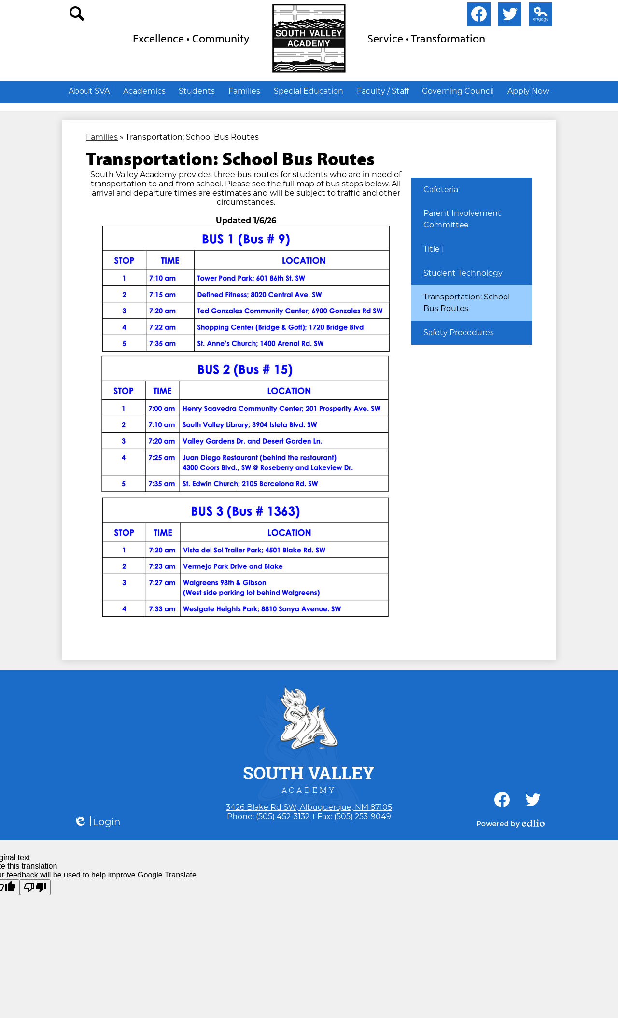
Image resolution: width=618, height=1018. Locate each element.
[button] (89, 91)
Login (97, 822)
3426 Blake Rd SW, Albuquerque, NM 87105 (309, 807)
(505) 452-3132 (282, 816)
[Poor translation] (35, 887)
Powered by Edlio (511, 823)
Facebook (479, 16)
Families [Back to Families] (102, 136)
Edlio (538, 16)
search (77, 16)
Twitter (509, 16)
